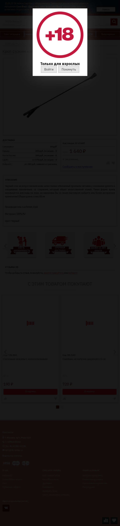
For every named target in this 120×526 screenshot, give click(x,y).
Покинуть (69, 69)
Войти (48, 69)
